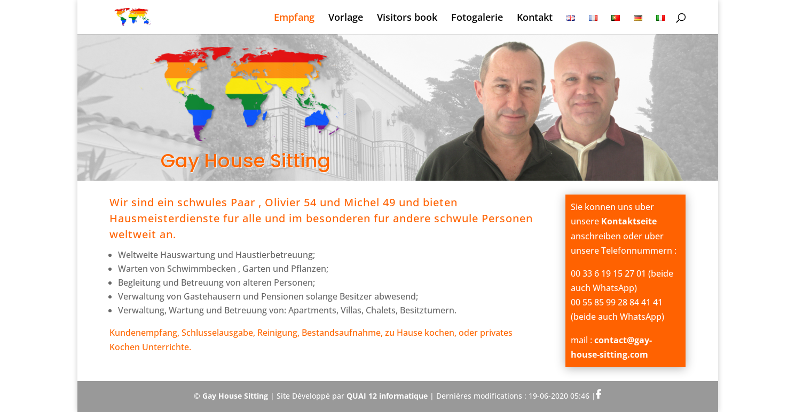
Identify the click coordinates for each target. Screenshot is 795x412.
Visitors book (407, 18)
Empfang (294, 18)
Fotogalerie (477, 18)
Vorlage (345, 18)
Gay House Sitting (235, 396)
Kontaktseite (629, 221)
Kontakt (535, 18)
